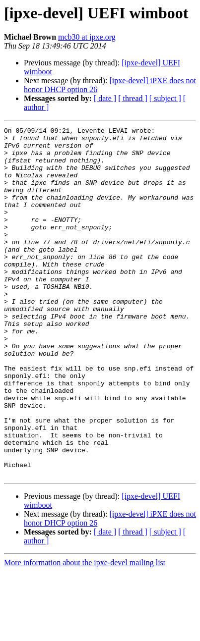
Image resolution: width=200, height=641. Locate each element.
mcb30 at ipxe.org (87, 37)
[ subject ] (165, 98)
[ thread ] (132, 98)
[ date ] (105, 98)
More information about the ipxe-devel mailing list (84, 632)
